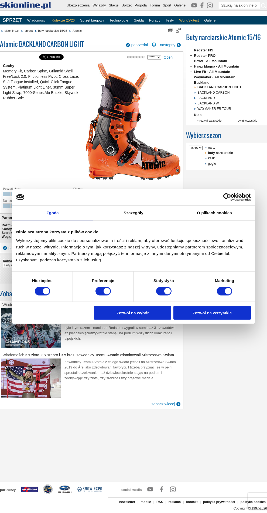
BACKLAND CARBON (213, 92)
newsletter (127, 502)
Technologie (118, 20)
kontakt (192, 502)
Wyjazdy (99, 5)
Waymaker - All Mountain (214, 77)
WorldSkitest (189, 20)
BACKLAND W (208, 103)
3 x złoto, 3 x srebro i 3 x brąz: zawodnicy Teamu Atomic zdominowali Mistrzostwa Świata (99, 355)
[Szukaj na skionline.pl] (263, 5)
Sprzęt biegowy (92, 20)
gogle (212, 164)
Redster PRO (204, 56)
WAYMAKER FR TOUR (214, 109)
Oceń (168, 57)
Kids (197, 115)
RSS (159, 502)
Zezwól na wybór (133, 312)
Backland (202, 82)
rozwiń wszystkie (210, 120)
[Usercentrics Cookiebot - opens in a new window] (227, 197)
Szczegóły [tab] (133, 212)
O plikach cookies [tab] (214, 212)
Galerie (180, 5)
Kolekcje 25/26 (63, 20)
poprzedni (139, 45)
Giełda (139, 20)
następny (167, 45)
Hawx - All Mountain (210, 61)
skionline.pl (12, 30)
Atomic (77, 30)
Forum (155, 5)
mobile (146, 502)
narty (211, 147)
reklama (175, 502)
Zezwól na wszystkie (212, 312)
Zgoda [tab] (52, 212)
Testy (170, 20)
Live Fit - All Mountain (212, 72)
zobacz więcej (163, 404)
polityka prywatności (219, 502)
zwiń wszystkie (247, 120)
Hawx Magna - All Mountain (216, 66)
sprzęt (29, 30)
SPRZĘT (12, 20)
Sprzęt (127, 5)
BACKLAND (206, 98)
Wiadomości (36, 20)
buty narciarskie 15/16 (52, 30)
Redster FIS (203, 50)
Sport (167, 5)
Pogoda (141, 5)
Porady (154, 20)
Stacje (113, 5)
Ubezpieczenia (78, 5)
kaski (211, 158)
